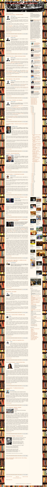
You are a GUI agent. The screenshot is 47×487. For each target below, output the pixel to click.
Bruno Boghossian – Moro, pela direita (13, 78)
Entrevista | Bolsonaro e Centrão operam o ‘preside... (36, 147)
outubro (33, 173)
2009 (31, 194)
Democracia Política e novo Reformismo (21, 3)
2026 (31, 107)
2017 (31, 186)
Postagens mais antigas (25, 476)
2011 (31, 192)
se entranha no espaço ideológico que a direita (17, 113)
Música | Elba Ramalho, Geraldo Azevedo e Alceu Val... (36, 161)
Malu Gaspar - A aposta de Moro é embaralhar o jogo (15, 314)
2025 (31, 108)
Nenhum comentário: (19, 76)
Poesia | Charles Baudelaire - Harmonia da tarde (14, 435)
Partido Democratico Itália (34, 336)
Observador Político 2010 (34, 104)
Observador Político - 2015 (34, 101)
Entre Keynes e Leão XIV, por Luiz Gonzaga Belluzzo (37, 70)
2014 (31, 189)
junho (32, 177)
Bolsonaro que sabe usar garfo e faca (17, 107)
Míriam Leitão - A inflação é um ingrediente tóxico (15, 340)
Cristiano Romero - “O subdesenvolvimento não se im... (36, 156)
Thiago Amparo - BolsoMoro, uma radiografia (14, 100)
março (32, 180)
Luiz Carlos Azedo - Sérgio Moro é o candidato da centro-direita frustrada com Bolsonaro (16, 261)
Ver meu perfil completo (33, 39)
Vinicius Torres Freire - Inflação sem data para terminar (16, 56)
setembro (33, 174)
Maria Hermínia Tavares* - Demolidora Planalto (14, 14)
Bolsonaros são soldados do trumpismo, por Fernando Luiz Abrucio (37, 49)
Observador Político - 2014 (34, 102)
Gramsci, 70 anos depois (34, 316)
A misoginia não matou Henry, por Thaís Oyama (37, 65)
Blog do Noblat (32, 335)
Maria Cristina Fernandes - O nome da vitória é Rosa (15, 362)
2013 (31, 190)
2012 (31, 191)
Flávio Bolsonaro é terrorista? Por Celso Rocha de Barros (37, 86)
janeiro (32, 182)
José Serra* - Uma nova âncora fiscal (12, 153)
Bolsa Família (10, 25)
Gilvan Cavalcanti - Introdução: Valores (35, 301)
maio (32, 178)
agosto (32, 175)
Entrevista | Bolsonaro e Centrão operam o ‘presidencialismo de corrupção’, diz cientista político (17, 220)
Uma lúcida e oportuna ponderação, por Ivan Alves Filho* (37, 76)
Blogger (30, 483)
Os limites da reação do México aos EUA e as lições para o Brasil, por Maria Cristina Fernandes (37, 44)
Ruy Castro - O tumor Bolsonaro (36, 136)
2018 (31, 185)
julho (32, 176)
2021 (31, 112)
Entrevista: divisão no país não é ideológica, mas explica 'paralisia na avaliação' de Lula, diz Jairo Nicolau (37, 55)
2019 (31, 184)
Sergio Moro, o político (20, 105)
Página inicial (17, 476)
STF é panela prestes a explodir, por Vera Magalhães (37, 60)
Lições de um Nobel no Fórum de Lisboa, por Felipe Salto (37, 81)
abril (32, 179)
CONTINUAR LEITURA (8, 119)
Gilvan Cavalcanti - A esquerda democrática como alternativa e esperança (36, 299)
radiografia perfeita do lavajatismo (13, 116)
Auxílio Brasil (10, 26)
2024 (31, 109)
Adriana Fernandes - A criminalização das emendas (15, 174)
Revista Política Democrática (34, 333)
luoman (25, 483)
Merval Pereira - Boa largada (11, 291)
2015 (31, 188)
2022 (31, 111)
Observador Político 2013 (34, 103)
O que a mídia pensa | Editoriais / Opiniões (36, 91)
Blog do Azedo (32, 330)
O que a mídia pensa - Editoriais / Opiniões (13, 407)
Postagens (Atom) (10, 479)
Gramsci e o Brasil (33, 339)
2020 (31, 183)
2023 (31, 110)
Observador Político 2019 (34, 98)
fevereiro (33, 181)
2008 (31, 195)
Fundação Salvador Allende (34, 334)
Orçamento (17, 72)
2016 (31, 187)
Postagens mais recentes (9, 476)
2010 (31, 193)
